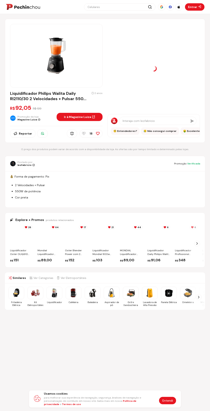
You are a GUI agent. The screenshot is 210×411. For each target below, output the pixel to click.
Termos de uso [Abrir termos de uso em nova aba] (71, 404)
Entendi (167, 400)
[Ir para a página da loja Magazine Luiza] (31, 118)
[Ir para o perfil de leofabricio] (22, 163)
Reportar (23, 133)
